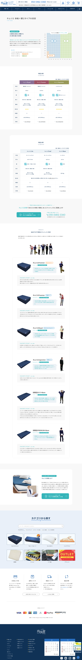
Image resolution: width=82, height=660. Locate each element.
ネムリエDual (48, 190)
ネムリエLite (30, 190)
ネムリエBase (63, 190)
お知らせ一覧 (31, 647)
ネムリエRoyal (27, 121)
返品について (19, 647)
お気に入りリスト (32, 643)
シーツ (8, 647)
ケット (8, 649)
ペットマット (9, 658)
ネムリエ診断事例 (51, 529)
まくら (28, 8)
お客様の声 (72, 8)
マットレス (9, 641)
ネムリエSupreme (59, 121)
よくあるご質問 (51, 594)
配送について (19, 645)
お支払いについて (20, 641)
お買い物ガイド (21, 639)
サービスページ (64, 587)
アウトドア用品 (10, 656)
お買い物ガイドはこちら (31, 594)
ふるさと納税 (44, 529)
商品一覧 (6, 8)
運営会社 (31, 651)
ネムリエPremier (42, 121)
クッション (9, 645)
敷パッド (8, 651)
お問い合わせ (51, 178)
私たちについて (32, 649)
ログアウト (31, 645)
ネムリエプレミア (29, 529)
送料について (19, 643)
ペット (39, 8)
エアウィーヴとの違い (37, 529)
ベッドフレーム (10, 653)
